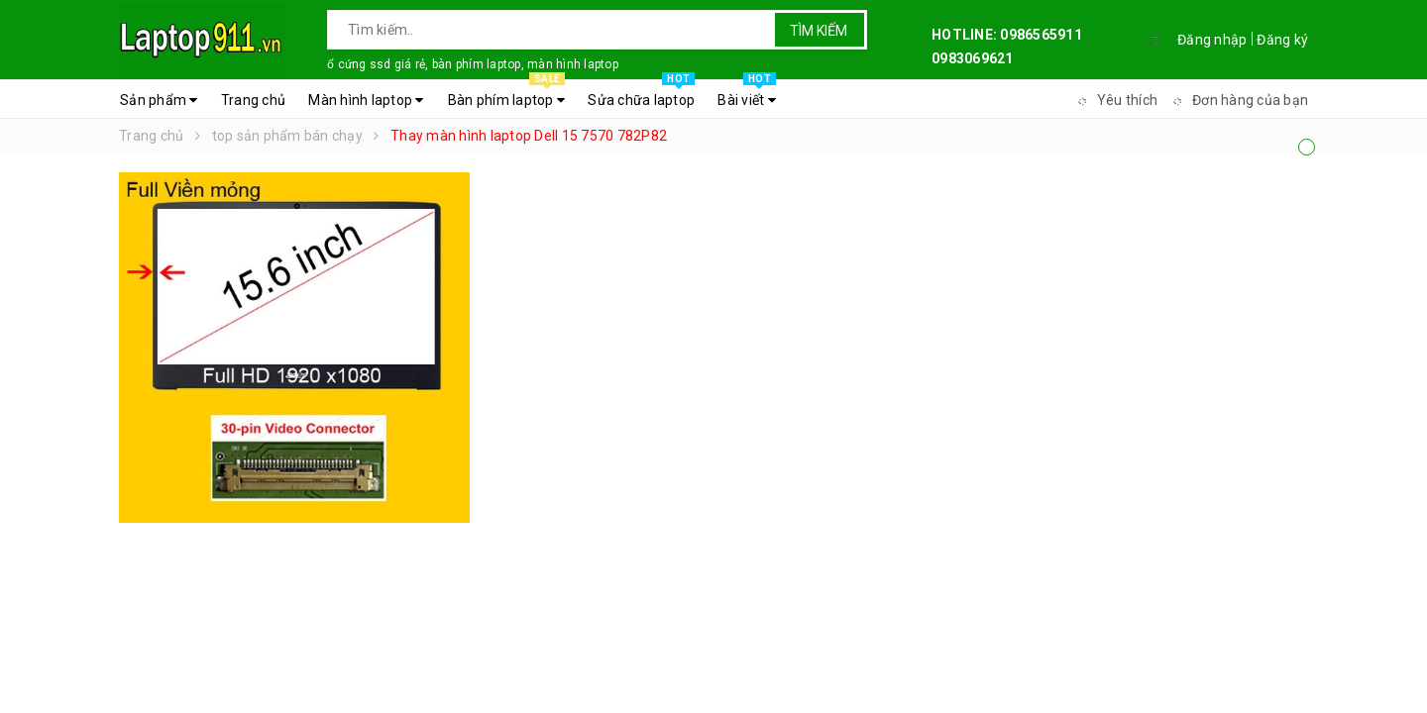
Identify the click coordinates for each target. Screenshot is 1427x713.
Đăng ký (1282, 40)
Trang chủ (253, 100)
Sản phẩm (159, 100)
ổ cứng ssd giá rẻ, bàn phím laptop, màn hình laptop (472, 64)
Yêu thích (1114, 100)
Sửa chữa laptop (641, 95)
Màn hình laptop (365, 100)
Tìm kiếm (818, 31)
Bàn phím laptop (506, 95)
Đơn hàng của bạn (1237, 100)
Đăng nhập (1212, 40)
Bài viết (746, 95)
